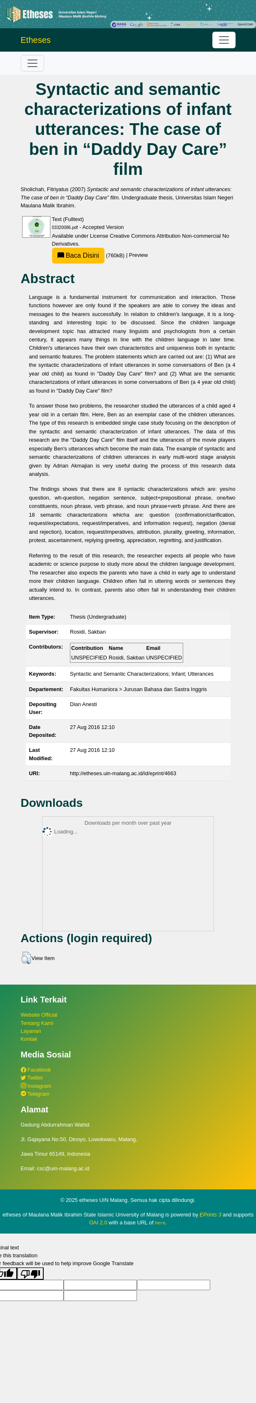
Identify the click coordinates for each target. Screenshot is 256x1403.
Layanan (31, 1031)
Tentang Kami (37, 1023)
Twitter (32, 1078)
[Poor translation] (30, 1273)
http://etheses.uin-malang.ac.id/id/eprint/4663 (123, 773)
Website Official (39, 1015)
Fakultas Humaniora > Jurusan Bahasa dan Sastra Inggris (138, 689)
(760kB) (89, 255)
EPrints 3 (210, 1214)
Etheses (36, 40)
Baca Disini (78, 255)
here (160, 1223)
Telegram (35, 1094)
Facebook (36, 1070)
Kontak (29, 1039)
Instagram (36, 1086)
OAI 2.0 (98, 1222)
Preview (138, 255)
